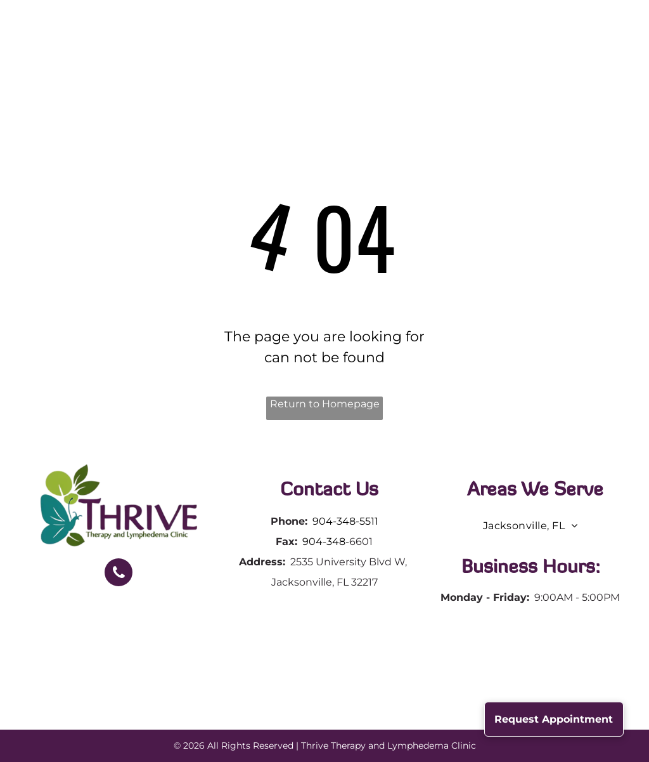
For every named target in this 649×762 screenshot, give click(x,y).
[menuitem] (205, 48)
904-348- (325, 541)
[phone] (118, 573)
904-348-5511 (345, 521)
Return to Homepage (325, 404)
